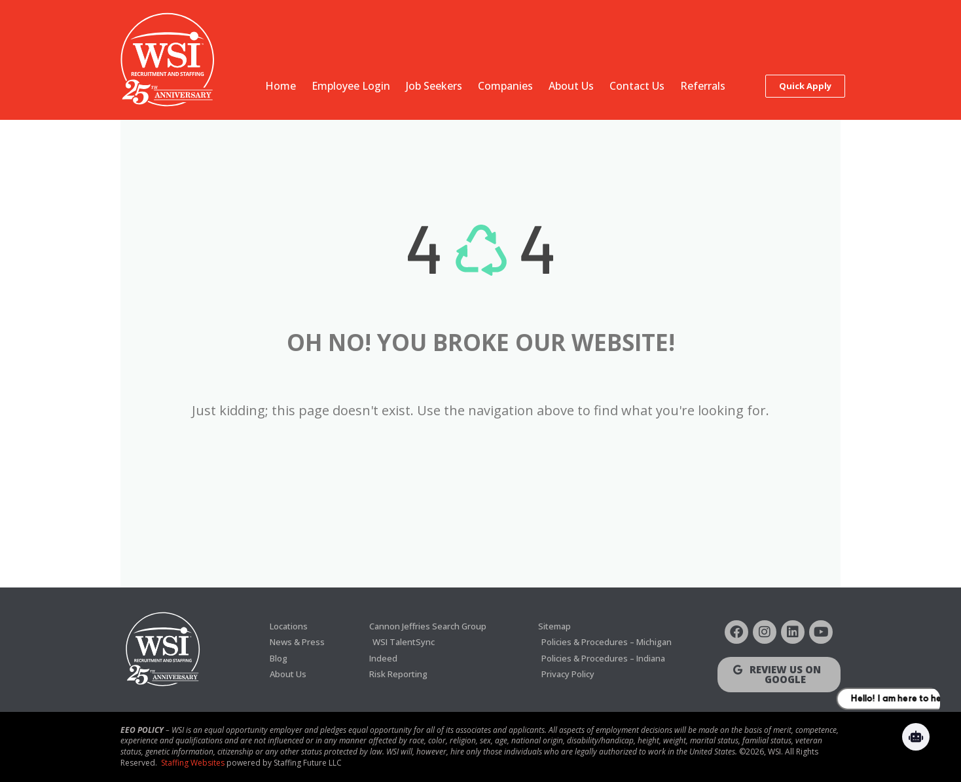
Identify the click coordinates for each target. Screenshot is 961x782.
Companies (505, 86)
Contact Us (636, 86)
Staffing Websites (193, 762)
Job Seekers (434, 86)
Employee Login (351, 86)
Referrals (702, 86)
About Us (571, 86)
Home (280, 86)
